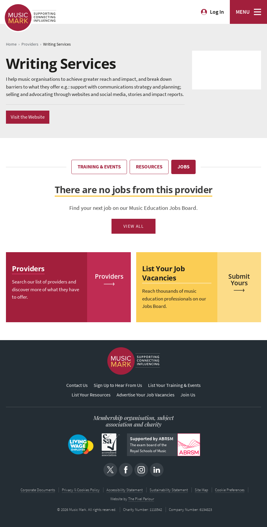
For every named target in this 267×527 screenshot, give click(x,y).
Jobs (183, 166)
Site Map (201, 489)
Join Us (187, 395)
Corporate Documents (38, 489)
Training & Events (99, 166)
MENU (243, 12)
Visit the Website (28, 117)
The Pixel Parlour (141, 498)
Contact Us (77, 385)
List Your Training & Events (174, 385)
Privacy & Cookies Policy (81, 489)
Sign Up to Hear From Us (118, 385)
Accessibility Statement (124, 489)
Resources (149, 166)
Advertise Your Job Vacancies (146, 395)
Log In (217, 12)
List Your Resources (91, 395)
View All (133, 226)
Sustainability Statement (169, 489)
